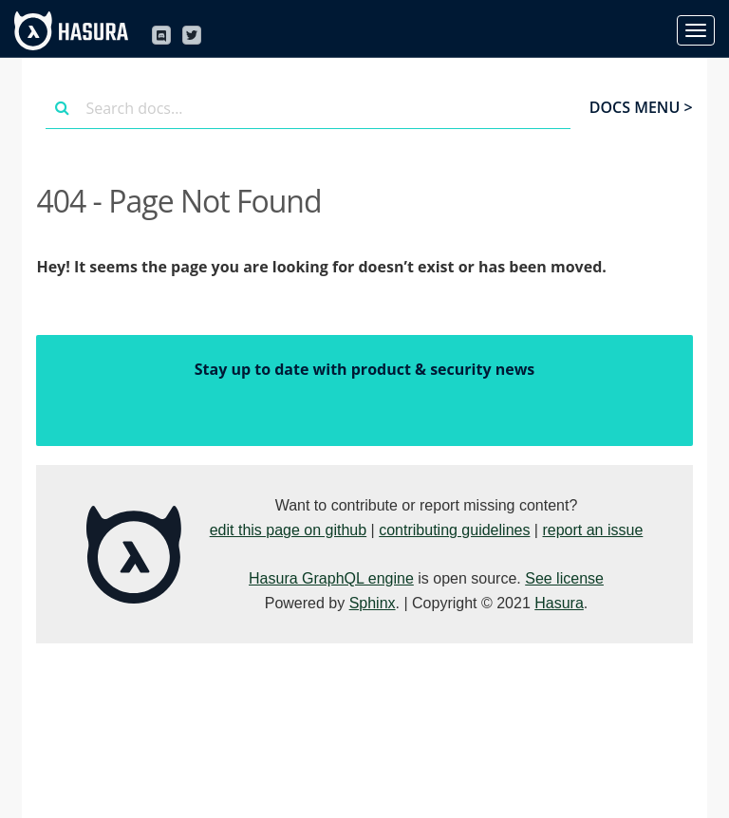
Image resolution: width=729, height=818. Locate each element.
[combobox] (308, 108)
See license (564, 578)
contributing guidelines (454, 530)
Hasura (559, 603)
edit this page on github (288, 530)
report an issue (592, 530)
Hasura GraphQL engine (331, 578)
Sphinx (372, 603)
